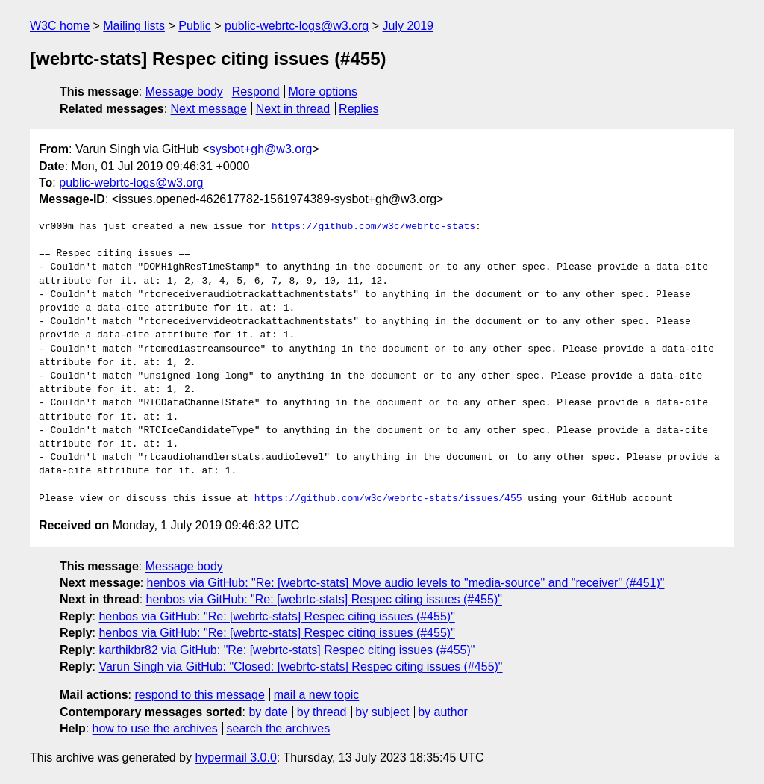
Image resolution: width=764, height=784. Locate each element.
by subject (382, 712)
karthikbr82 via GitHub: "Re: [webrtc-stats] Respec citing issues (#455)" (286, 650)
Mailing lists (134, 25)
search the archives (279, 728)
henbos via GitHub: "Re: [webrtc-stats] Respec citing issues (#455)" (324, 599)
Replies (358, 108)
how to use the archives (155, 728)
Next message (209, 108)
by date (267, 712)
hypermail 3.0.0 (235, 757)
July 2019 (408, 25)
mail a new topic (317, 694)
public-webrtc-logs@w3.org (297, 25)
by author (443, 712)
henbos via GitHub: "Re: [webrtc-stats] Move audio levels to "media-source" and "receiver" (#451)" (406, 582)
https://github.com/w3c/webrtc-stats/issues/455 (388, 498)
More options (323, 91)
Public (194, 25)
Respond (256, 91)
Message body (184, 91)
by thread (322, 712)
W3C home (60, 25)
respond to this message (199, 694)
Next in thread (293, 108)
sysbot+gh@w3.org (261, 149)
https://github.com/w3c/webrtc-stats (373, 227)
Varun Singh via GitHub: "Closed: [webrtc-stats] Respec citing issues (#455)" (300, 666)
